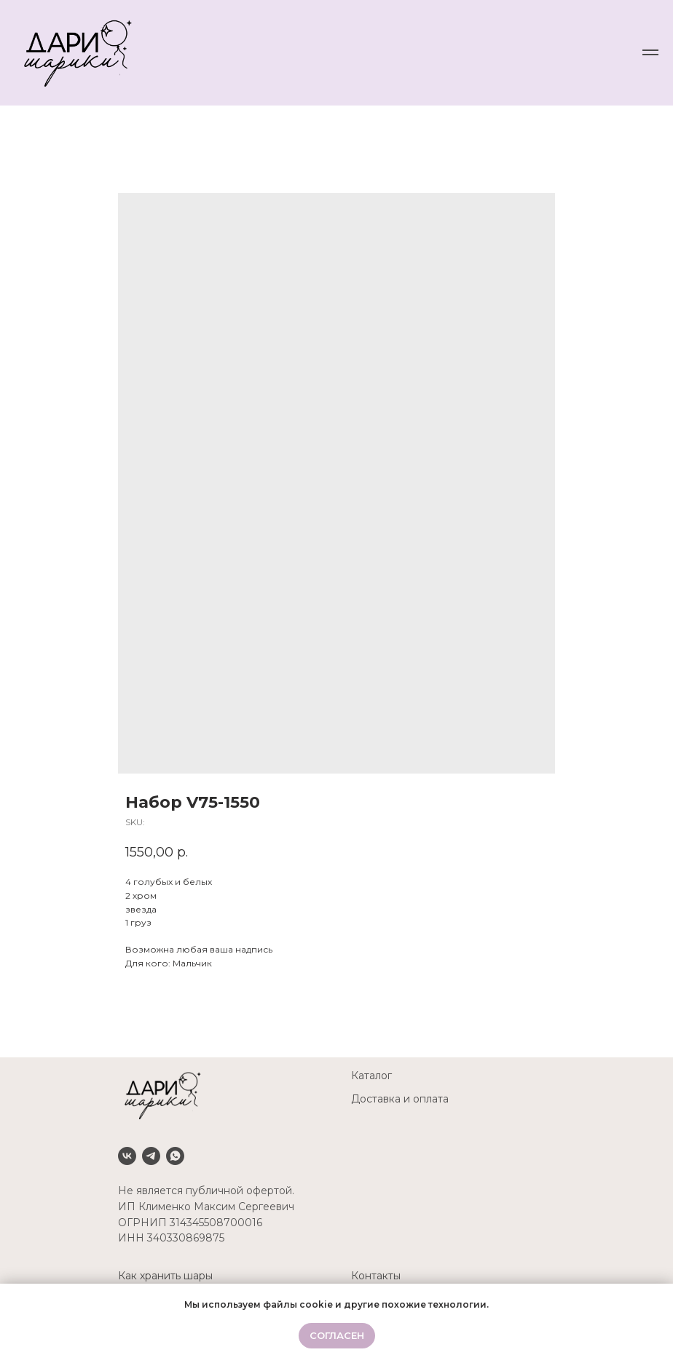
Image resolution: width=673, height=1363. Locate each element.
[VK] (127, 1156)
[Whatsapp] (175, 1156)
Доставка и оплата (400, 1098)
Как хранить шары (165, 1275)
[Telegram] (151, 1156)
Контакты (376, 1275)
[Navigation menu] (650, 52)
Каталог (371, 1075)
